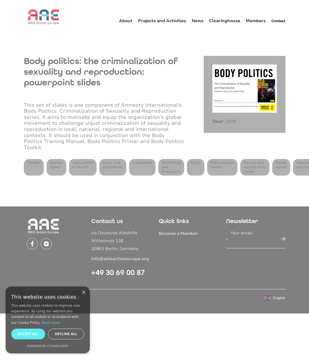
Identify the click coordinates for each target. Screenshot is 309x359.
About (125, 21)
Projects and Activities (162, 21)
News (197, 21)
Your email (241, 232)
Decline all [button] (66, 333)
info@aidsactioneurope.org (120, 259)
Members (256, 21)
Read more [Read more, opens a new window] (50, 322)
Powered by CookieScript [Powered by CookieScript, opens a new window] (47, 346)
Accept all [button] (28, 333)
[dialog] (48, 320)
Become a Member (178, 233)
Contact (278, 21)
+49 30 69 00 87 (118, 272)
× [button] (83, 292)
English (275, 298)
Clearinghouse (224, 21)
